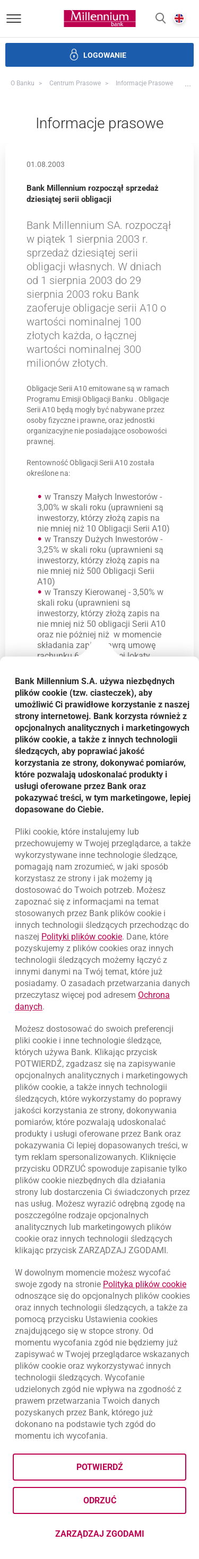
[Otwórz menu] (13, 18)
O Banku (22, 83)
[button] (160, 19)
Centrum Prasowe (75, 83)
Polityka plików (144, 1284)
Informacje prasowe (144, 83)
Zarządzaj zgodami (121, 1537)
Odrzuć (99, 1500)
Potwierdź (99, 1467)
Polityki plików (81, 937)
